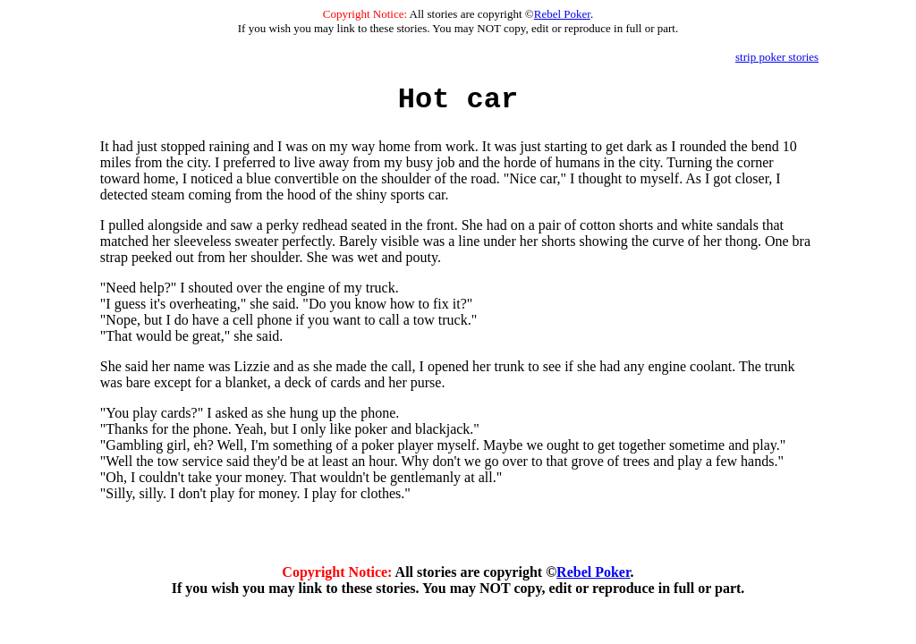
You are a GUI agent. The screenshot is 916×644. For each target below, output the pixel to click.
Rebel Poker (562, 14)
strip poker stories (776, 57)
